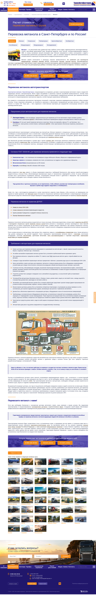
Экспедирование (53, 45)
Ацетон (77, 514)
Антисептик (78, 466)
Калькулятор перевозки (39, 9)
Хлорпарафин (38, 485)
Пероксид (77, 495)
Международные (40, 45)
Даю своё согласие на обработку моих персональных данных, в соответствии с (31, 563)
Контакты (71, 9)
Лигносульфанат (26, 485)
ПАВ (76, 485)
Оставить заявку (65, 76)
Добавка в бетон (25, 504)
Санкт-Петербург (27, 4)
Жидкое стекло (52, 523)
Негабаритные (73, 41)
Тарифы (28, 9)
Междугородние (26, 45)
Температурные (45, 41)
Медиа (60, 9)
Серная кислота (12, 504)
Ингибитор (24, 514)
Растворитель (38, 533)
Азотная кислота (66, 476)
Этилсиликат (11, 495)
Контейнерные (13, 45)
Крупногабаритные (59, 41)
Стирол (77, 504)
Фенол (36, 476)
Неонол (37, 514)
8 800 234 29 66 (48, 2)
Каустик (50, 504)
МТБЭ (49, 485)
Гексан (36, 504)
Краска (63, 495)
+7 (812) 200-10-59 (34, 574)
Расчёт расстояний (52, 9)
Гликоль (50, 514)
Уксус (9, 485)
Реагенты (77, 523)
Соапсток (77, 476)
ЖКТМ (23, 523)
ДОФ (62, 485)
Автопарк (22, 9)
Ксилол (10, 533)
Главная (10, 14)
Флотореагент (65, 504)
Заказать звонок (49, 4)
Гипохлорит (38, 466)
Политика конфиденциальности (80, 584)
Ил (22, 466)
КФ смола (64, 514)
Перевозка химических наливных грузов (42, 14)
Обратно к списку (15, 453)
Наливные (27, 14)
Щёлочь (63, 523)
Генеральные (32, 41)
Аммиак (50, 476)
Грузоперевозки (13, 9)
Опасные (22, 41)
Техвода (10, 466)
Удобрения (38, 495)
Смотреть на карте (13, 584)
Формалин (64, 466)
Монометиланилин (13, 476)
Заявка (65, 9)
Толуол (37, 523)
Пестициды (11, 523)
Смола (50, 495)
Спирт (23, 495)
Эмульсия (51, 466)
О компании (4, 9)
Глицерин (24, 533)
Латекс (10, 514)
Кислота (23, 476)
